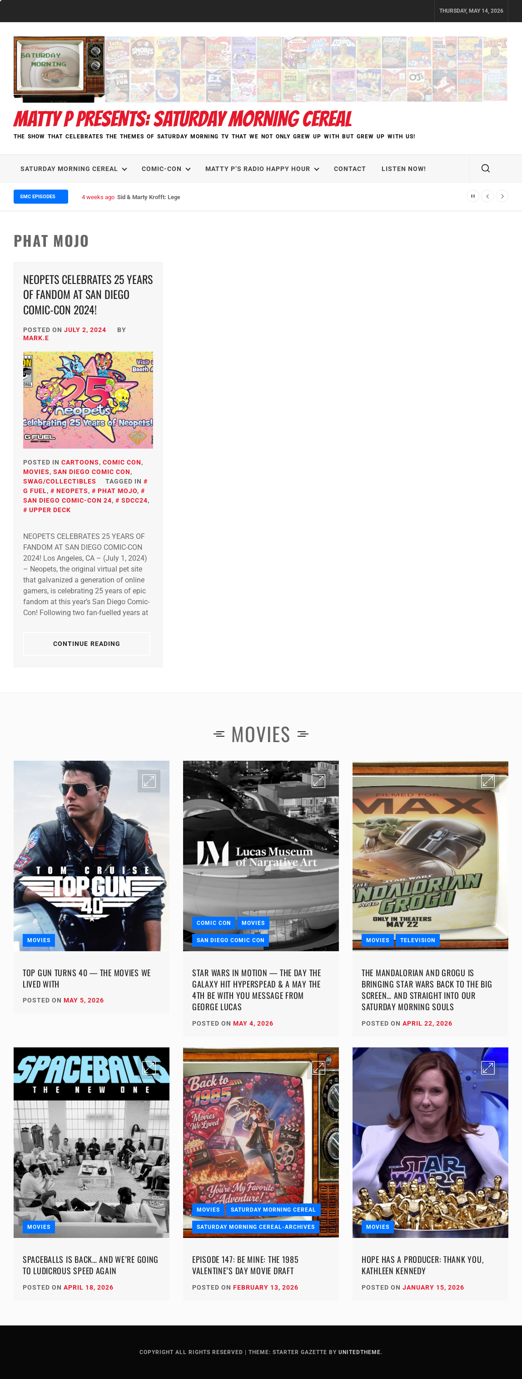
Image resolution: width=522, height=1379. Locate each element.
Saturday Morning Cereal (73, 168)
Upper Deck (50, 509)
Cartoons (80, 462)
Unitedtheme (359, 1352)
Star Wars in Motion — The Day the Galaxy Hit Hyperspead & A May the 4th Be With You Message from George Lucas (256, 990)
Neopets (72, 490)
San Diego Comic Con (91, 471)
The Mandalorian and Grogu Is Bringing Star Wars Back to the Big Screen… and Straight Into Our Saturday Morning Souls (427, 990)
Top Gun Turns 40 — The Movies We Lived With (87, 978)
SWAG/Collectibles (59, 481)
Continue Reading (87, 643)
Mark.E (36, 338)
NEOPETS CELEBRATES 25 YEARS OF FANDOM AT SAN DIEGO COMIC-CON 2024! (88, 294)
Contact (350, 168)
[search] (486, 168)
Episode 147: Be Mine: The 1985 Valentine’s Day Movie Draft (245, 1264)
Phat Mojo (117, 490)
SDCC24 (134, 500)
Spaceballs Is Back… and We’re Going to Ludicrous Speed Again (91, 1264)
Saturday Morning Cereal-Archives (256, 1227)
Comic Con (122, 462)
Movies (36, 471)
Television (417, 940)
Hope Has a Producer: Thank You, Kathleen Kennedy (422, 1264)
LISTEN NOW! (404, 168)
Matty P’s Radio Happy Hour (262, 168)
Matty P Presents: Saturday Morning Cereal (183, 119)
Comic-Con (166, 168)
